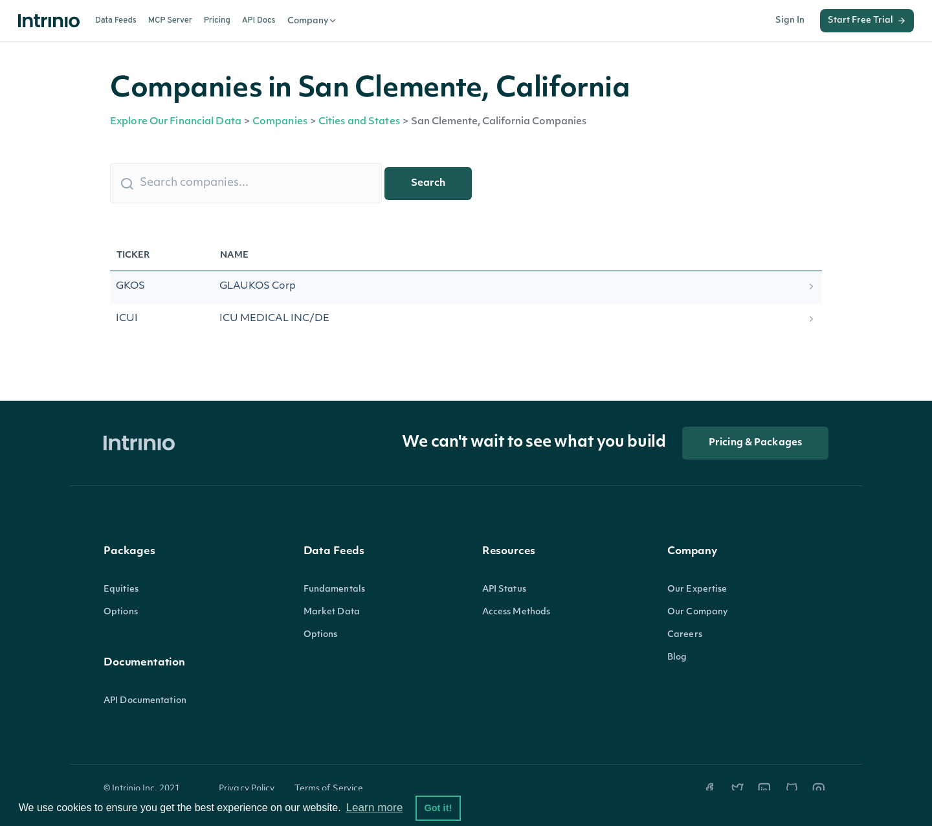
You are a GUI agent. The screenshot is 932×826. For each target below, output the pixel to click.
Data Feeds (116, 21)
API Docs (259, 21)
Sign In (789, 20)
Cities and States (359, 122)
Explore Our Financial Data (175, 122)
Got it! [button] (438, 808)
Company (312, 20)
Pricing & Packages (755, 443)
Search (428, 183)
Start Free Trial (867, 20)
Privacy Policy (247, 789)
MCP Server (170, 21)
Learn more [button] (374, 807)
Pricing (217, 21)
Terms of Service (329, 789)
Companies (279, 122)
